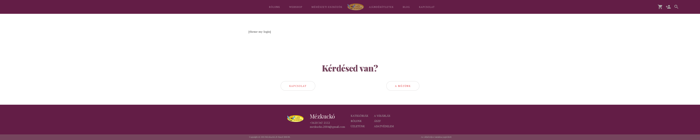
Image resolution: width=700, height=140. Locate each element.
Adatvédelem (384, 126)
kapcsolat (298, 86)
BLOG (406, 7)
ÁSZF (377, 121)
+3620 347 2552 (320, 123)
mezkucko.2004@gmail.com (327, 127)
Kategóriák (359, 116)
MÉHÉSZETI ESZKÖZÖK (327, 7)
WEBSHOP (295, 7)
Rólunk (356, 121)
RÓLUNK (274, 7)
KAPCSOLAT (427, 7)
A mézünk (403, 86)
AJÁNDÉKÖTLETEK (381, 7)
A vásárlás (382, 116)
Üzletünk (358, 126)
